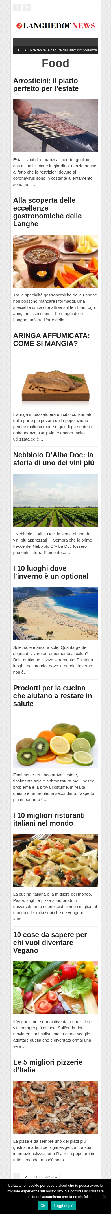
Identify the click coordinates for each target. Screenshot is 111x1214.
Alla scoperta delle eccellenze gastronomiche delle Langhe (47, 212)
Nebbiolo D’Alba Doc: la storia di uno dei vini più (54, 459)
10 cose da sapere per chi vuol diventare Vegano (50, 942)
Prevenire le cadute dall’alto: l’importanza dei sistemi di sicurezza (63, 52)
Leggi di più (63, 1206)
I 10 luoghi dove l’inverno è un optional (51, 572)
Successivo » (45, 1177)
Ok (42, 1206)
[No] (104, 1196)
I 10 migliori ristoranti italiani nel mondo (49, 819)
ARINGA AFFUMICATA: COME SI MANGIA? (51, 339)
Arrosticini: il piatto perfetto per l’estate (46, 84)
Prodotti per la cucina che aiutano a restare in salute (52, 696)
